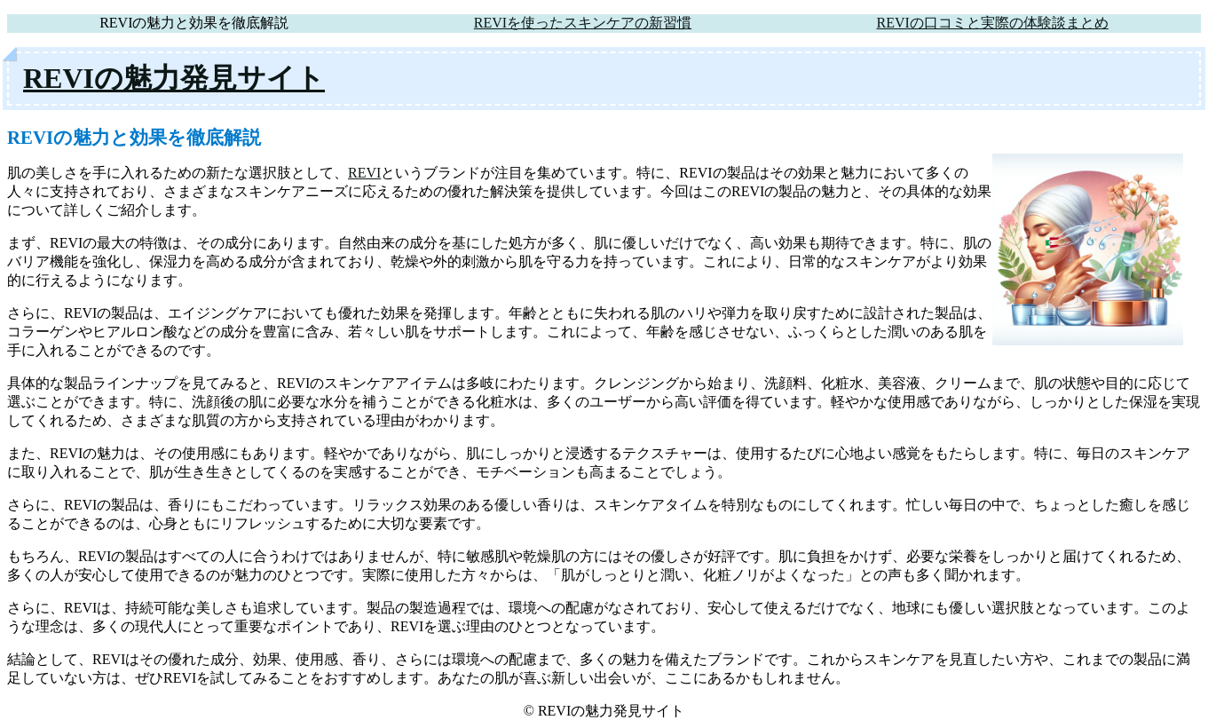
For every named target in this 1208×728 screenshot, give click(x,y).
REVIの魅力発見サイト (174, 78)
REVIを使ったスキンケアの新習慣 (582, 22)
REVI (364, 172)
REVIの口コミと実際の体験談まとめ (992, 22)
